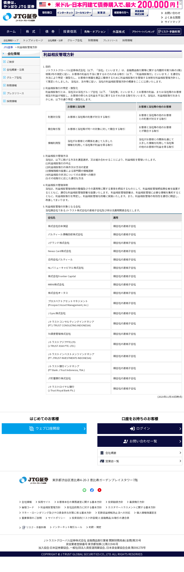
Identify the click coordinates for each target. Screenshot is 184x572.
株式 (30, 31)
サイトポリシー (56, 518)
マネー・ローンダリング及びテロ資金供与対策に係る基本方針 (56, 512)
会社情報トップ (10, 40)
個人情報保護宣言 (147, 512)
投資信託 (70, 31)
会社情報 (13, 53)
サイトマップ (170, 22)
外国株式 (119, 31)
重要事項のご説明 (32, 518)
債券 (49, 31)
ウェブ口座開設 (44, 429)
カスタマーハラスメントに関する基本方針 (132, 507)
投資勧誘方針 (115, 502)
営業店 (101, 12)
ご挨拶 (10, 62)
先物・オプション (94, 31)
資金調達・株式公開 (139, 12)
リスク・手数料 (169, 31)
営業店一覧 (109, 461)
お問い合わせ (170, 13)
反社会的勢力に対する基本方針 (84, 507)
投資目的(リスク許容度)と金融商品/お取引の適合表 (100, 518)
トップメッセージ (33, 40)
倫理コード (28, 507)
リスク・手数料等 (34, 527)
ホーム (11, 31)
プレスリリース (110, 40)
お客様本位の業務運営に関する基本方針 (79, 502)
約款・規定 (95, 527)
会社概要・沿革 (55, 40)
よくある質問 (170, 17)
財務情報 (93, 40)
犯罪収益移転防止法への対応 (114, 512)
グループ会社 (74, 40)
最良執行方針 (136, 502)
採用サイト (44, 502)
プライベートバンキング (143, 31)
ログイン (139, 429)
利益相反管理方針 (51, 507)
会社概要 (107, 452)
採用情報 (127, 40)
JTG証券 (8, 47)
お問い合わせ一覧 (140, 441)
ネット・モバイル (65, 12)
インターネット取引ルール (67, 527)
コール (83, 12)
